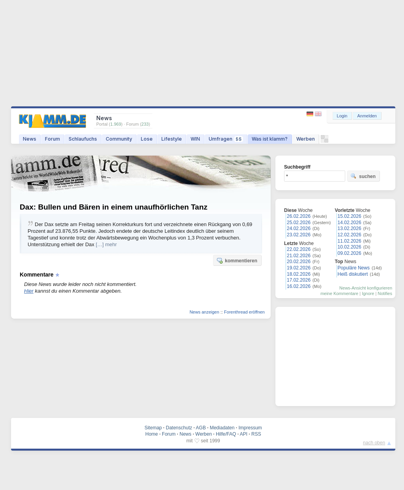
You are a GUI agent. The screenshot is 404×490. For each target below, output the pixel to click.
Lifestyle (171, 139)
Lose (147, 139)
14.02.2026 (349, 222)
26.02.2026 (298, 216)
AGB (201, 428)
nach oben (374, 442)
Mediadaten (222, 428)
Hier (29, 291)
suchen (363, 176)
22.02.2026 (298, 249)
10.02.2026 (349, 247)
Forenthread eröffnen (244, 312)
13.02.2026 (349, 228)
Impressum (250, 428)
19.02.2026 (298, 268)
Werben (305, 139)
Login (342, 115)
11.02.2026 (349, 241)
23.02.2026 (298, 235)
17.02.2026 (298, 280)
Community (119, 139)
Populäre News (354, 268)
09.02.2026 (349, 253)
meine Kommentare (339, 293)
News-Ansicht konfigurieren (365, 288)
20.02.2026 (298, 261)
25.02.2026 (298, 222)
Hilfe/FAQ (226, 434)
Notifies (385, 293)
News (29, 139)
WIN (195, 139)
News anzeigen (204, 312)
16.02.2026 (298, 286)
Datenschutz (179, 428)
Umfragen (226, 139)
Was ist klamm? (270, 139)
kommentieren (236, 260)
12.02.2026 (349, 235)
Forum (52, 139)
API (243, 434)
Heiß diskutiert (353, 274)
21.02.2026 (298, 255)
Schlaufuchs (83, 139)
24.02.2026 (298, 228)
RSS (256, 434)
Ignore (368, 293)
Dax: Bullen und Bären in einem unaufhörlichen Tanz (114, 207)
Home (151, 434)
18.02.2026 (298, 274)
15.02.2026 (349, 216)
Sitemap (153, 428)
